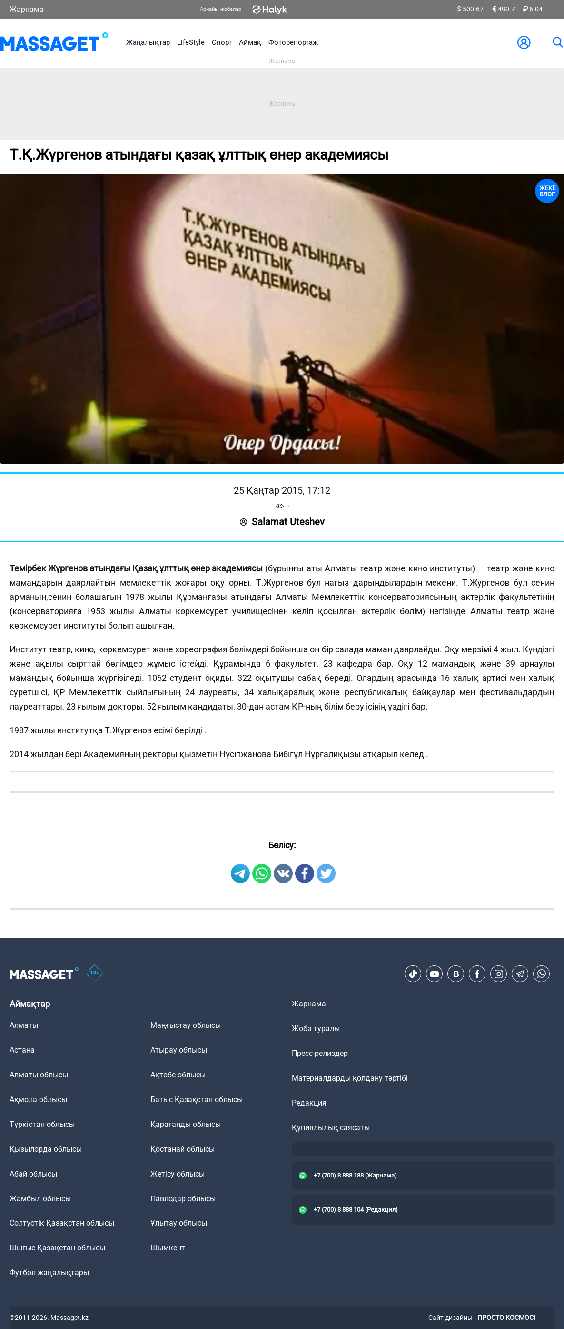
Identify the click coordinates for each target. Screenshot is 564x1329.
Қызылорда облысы (46, 1149)
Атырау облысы (178, 1050)
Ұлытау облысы (178, 1223)
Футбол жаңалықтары (49, 1272)
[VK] (456, 974)
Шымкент (167, 1247)
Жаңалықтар (148, 42)
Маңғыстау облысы (185, 1025)
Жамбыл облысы (40, 1198)
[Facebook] (477, 974)
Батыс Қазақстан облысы (196, 1099)
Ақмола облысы (38, 1099)
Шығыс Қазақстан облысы (57, 1247)
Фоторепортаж (293, 42)
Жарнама (27, 9)
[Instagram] (499, 974)
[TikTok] (413, 974)
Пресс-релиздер (320, 1053)
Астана (22, 1050)
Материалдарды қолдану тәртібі (350, 1078)
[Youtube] (434, 974)
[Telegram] (520, 974)
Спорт (222, 42)
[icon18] (95, 974)
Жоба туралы (316, 1028)
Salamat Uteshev (282, 522)
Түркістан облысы (42, 1124)
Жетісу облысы (177, 1173)
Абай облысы (33, 1173)
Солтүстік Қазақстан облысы (62, 1223)
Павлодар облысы (183, 1198)
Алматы (24, 1025)
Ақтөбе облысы (178, 1074)
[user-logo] (524, 42)
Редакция (309, 1102)
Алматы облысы (39, 1074)
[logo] (54, 42)
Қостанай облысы (182, 1149)
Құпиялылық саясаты (331, 1127)
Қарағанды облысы (185, 1124)
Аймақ (250, 42)
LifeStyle (191, 42)
